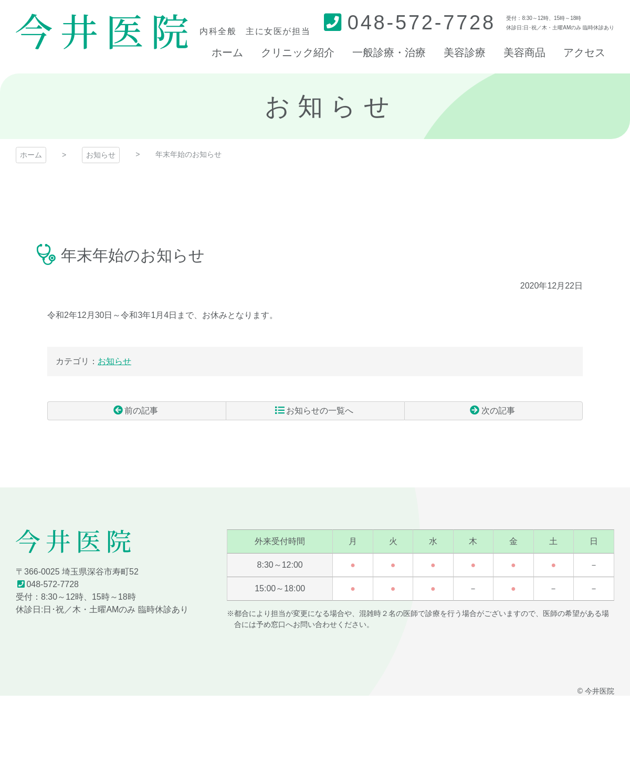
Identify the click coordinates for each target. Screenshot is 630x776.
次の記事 (498, 410)
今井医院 (73, 541)
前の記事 (141, 410)
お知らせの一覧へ (319, 410)
